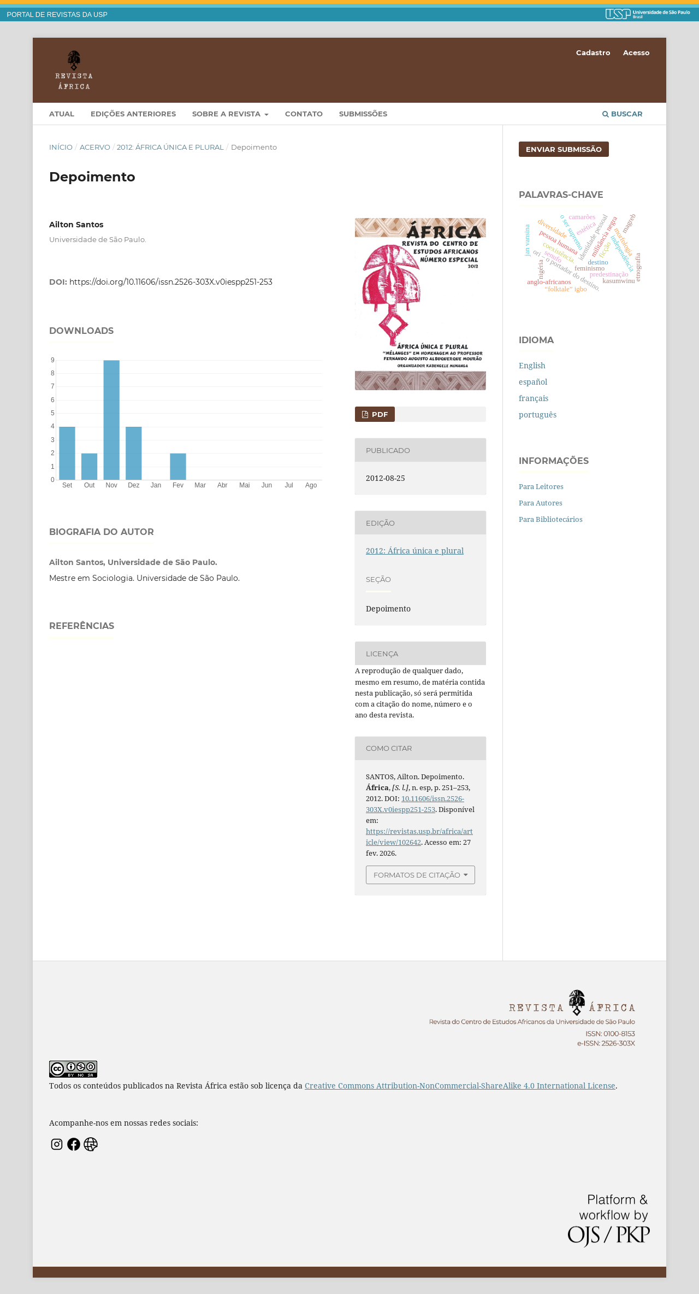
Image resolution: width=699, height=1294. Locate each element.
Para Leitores (541, 486)
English (532, 365)
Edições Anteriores (133, 113)
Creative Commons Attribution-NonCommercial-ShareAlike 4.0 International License (460, 1085)
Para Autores (540, 503)
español (533, 382)
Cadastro (593, 52)
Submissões (363, 113)
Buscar (622, 113)
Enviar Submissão (564, 149)
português (537, 414)
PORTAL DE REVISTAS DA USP (57, 15)
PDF (379, 414)
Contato (304, 113)
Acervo (95, 147)
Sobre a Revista (227, 113)
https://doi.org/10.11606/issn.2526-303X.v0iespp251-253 (171, 282)
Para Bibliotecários (551, 519)
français (533, 398)
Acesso (636, 52)
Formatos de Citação (417, 874)
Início (61, 147)
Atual (61, 113)
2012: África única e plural (170, 147)
